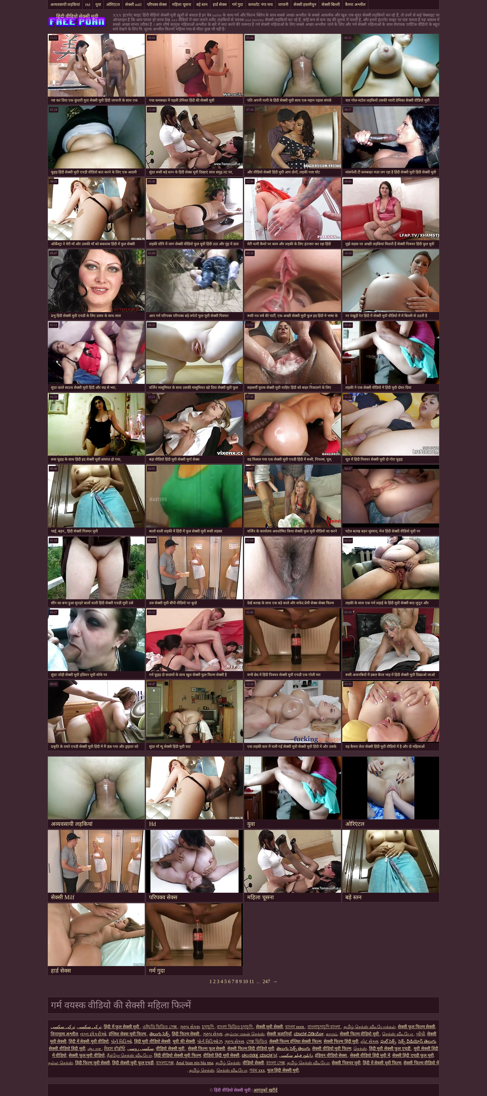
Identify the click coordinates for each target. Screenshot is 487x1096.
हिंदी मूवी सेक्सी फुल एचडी (390, 1048)
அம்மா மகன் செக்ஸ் (245, 1034)
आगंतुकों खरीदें (265, 1090)
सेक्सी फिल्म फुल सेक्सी (206, 1048)
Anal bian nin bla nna (194, 1063)
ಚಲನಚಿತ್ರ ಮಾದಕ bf (259, 1055)
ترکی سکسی (89, 1027)
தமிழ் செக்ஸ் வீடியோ (308, 1063)
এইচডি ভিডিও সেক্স (160, 1027)
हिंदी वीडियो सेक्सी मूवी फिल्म (177, 1055)
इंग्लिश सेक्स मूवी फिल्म (128, 1034)
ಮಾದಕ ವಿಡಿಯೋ (309, 1034)
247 (266, 981)
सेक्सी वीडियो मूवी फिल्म (331, 1048)
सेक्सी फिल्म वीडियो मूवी (360, 1034)
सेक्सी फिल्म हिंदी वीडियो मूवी (250, 1048)
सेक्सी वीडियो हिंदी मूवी (67, 1048)
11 (251, 981)
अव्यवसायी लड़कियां (65, 4)
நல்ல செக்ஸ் (60, 1063)
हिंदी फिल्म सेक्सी (186, 1034)
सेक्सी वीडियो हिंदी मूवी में (370, 1055)
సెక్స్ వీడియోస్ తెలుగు (417, 1041)
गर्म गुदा (237, 4)
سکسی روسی (140, 1048)
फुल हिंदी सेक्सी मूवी (283, 1070)
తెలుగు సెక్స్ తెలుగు (293, 1048)
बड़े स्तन (201, 4)
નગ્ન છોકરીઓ (93, 1034)
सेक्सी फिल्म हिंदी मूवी (341, 1041)
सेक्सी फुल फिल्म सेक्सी (416, 1027)
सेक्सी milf (133, 4)
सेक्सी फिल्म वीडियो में (421, 1063)
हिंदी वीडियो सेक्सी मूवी (77, 16)
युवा (98, 4)
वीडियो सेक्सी (253, 1063)
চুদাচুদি (208, 1027)
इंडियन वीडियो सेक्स (331, 1055)
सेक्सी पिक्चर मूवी (346, 1063)
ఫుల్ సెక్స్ (388, 1041)
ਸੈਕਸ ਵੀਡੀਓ (114, 1048)
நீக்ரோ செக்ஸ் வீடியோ (129, 1055)
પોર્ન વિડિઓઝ (209, 1041)
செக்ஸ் (360, 1048)
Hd (87, 4)
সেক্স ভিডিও (256, 1041)
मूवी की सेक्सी (184, 1041)
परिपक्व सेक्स (157, 4)
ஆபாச (95, 1048)
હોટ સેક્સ (369, 1041)
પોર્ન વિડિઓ (121, 1041)
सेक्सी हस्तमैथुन (305, 4)
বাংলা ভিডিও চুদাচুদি (235, 1027)
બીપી (420, 1034)
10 (245, 981)
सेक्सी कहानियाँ (279, 1034)
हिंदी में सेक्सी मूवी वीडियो (89, 1041)
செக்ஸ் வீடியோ (398, 1034)
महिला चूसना (181, 4)
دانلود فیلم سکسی (296, 1055)
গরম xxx (257, 1070)
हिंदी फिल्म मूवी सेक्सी (92, 1063)
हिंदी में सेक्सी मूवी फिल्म (382, 1063)
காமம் (332, 1034)
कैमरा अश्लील (355, 4)
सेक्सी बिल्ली (330, 4)
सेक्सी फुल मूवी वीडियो (87, 1055)
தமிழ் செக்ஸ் (228, 1063)
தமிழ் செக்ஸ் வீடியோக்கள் (370, 1027)
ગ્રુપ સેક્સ (190, 1027)
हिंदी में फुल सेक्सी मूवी (122, 1027)
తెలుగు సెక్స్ (159, 1034)
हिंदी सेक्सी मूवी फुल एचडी (133, 1063)
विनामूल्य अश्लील (64, 1034)
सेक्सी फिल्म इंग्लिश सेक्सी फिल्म (295, 1041)
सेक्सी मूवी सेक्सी (269, 1027)
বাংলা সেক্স (275, 1063)
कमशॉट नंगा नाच (260, 4)
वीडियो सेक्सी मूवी (171, 1048)
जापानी (283, 4)
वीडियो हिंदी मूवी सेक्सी (221, 1055)
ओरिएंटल (113, 4)
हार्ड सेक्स (220, 4)
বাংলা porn (295, 1027)
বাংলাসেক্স (165, 1063)
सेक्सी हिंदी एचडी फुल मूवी (413, 1055)
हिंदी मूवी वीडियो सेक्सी (152, 1041)
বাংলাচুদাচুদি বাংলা (324, 1027)
